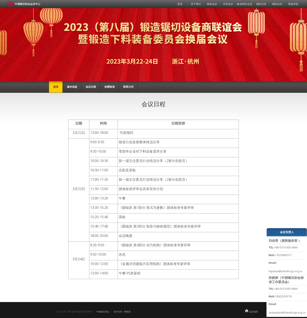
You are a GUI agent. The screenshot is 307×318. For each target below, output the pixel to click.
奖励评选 (293, 4)
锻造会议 (212, 4)
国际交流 (261, 4)
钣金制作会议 (244, 4)
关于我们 (196, 4)
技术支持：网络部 (122, 311)
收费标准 (109, 87)
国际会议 (277, 4)
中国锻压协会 (102, 311)
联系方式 (128, 87)
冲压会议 (228, 4)
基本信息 (72, 87)
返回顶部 (253, 311)
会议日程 (91, 87)
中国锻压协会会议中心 (27, 4)
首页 (179, 4)
